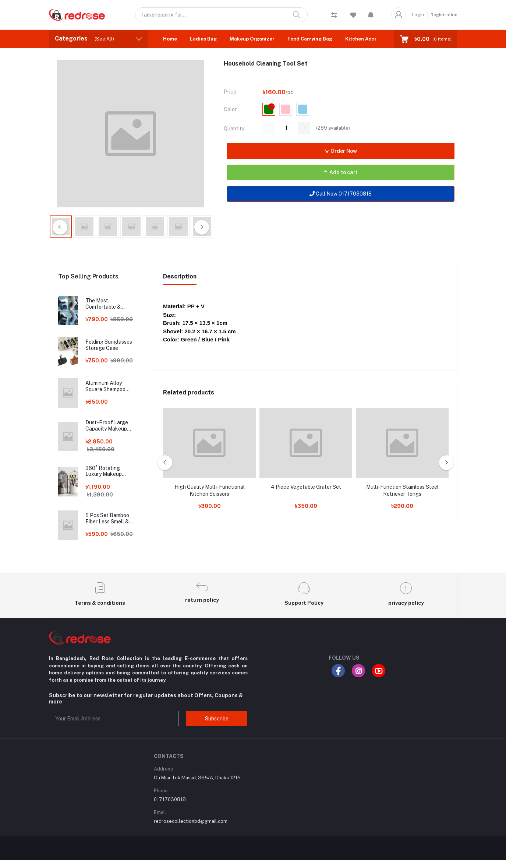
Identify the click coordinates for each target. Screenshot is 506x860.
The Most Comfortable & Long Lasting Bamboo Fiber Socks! (103, 304)
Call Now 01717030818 (340, 194)
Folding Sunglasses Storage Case (108, 345)
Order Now (340, 151)
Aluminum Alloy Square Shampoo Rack (105, 386)
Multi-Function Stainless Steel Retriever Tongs (402, 490)
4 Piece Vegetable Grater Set (306, 487)
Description (180, 276)
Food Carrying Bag (309, 39)
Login (418, 14)
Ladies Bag (203, 39)
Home (170, 39)
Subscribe (217, 719)
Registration (444, 14)
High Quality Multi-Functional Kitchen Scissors (209, 490)
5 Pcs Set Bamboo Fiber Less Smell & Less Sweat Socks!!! (108, 518)
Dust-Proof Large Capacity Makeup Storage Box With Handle (106, 426)
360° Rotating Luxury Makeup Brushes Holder (103, 471)
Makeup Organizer (252, 39)
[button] (371, 14)
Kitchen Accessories (369, 39)
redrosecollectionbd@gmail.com (190, 821)
